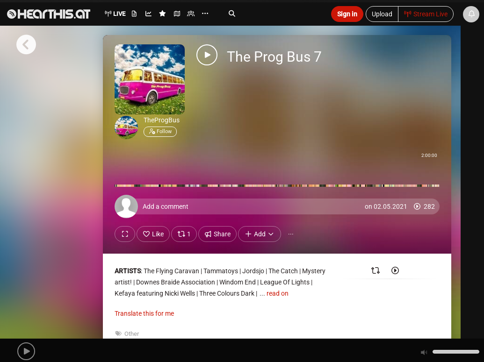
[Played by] (395, 272)
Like (153, 234)
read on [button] (278, 293)
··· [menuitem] (205, 13)
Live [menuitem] (114, 13)
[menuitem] (135, 15)
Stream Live (426, 14)
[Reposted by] (375, 272)
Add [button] (259, 234)
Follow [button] (160, 131)
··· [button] (291, 234)
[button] (26, 351)
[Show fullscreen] (125, 234)
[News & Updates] (471, 14)
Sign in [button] (347, 14)
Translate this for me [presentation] (144, 313)
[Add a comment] (279, 206)
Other (131, 333)
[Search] (270, 14)
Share (217, 234)
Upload (382, 14)
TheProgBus (162, 120)
